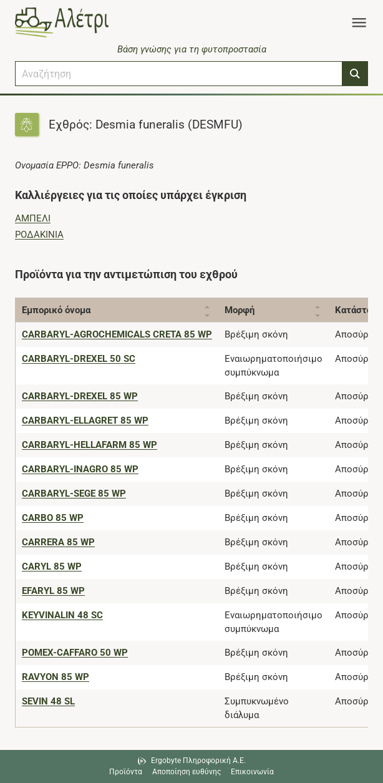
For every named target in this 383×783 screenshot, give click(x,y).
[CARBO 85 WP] (53, 517)
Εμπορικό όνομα (56, 310)
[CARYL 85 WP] (52, 566)
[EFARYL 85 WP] (53, 590)
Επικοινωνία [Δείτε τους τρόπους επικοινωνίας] (252, 771)
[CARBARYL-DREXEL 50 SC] (78, 358)
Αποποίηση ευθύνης (186, 771)
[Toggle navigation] (359, 22)
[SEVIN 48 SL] (48, 701)
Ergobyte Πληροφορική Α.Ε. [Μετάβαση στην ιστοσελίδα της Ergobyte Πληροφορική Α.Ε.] (198, 760)
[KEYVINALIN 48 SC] (62, 615)
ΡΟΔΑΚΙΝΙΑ (39, 234)
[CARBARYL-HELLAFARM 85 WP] (89, 444)
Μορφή (240, 310)
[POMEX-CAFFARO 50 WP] (75, 652)
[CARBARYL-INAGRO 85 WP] (80, 469)
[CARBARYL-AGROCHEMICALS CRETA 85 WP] (117, 334)
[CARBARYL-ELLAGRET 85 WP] (85, 420)
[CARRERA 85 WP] (58, 542)
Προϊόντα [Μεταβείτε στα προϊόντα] (125, 771)
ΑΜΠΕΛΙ (33, 218)
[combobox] (178, 73)
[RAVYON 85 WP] (55, 677)
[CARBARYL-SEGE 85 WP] (74, 493)
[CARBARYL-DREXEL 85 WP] (80, 396)
